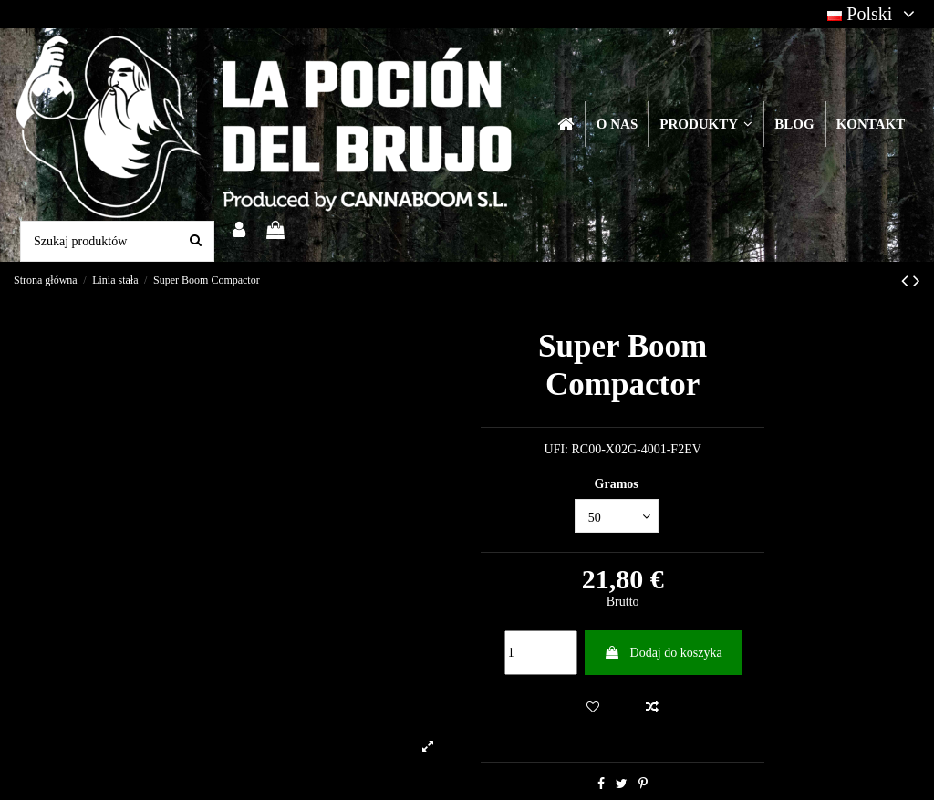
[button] (705, 124)
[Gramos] (617, 516)
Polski (873, 14)
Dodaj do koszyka (663, 653)
